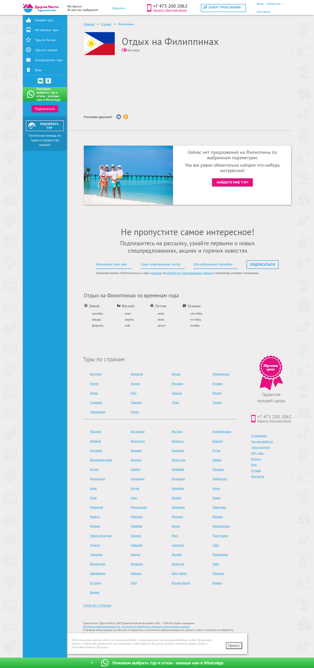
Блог (254, 465)
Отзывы (256, 470)
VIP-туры (257, 453)
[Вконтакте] (118, 116)
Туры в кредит (260, 447)
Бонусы (256, 459)
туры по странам (97, 605)
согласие (156, 273)
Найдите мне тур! (232, 182)
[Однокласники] (125, 116)
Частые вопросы (262, 441)
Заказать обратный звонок (170, 10)
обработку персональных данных (190, 273)
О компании (259, 436)
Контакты (257, 476)
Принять (234, 646)
